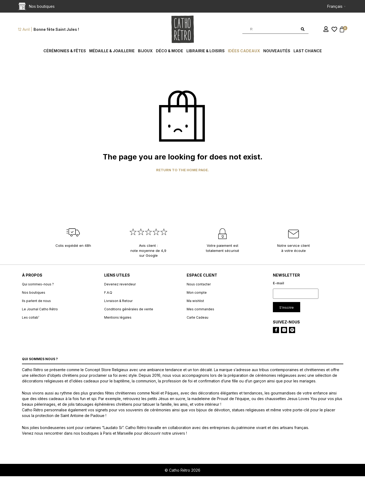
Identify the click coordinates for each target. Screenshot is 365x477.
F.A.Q (108, 293)
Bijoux (145, 51)
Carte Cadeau (197, 318)
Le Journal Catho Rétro (40, 310)
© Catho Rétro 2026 (182, 471)
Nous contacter (199, 285)
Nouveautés (276, 51)
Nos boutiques (33, 293)
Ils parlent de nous (36, 301)
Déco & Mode (169, 51)
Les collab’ (30, 318)
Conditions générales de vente (128, 310)
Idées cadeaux (244, 51)
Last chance (307, 51)
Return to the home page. (182, 171)
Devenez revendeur (120, 285)
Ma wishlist (195, 301)
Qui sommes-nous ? (38, 285)
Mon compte (197, 293)
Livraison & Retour (118, 301)
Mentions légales (117, 318)
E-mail (278, 284)
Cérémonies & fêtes (64, 51)
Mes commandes (200, 310)
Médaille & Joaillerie (112, 51)
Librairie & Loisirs (205, 51)
